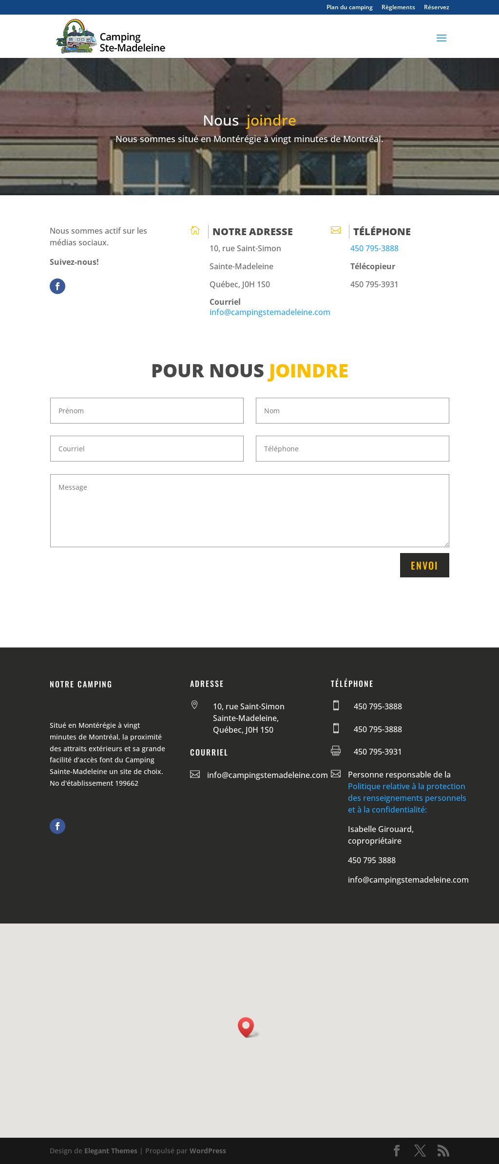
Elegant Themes (110, 1150)
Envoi (425, 565)
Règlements (398, 7)
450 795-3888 (374, 248)
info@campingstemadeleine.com (270, 312)
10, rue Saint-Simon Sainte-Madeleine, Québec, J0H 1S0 (249, 718)
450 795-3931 (378, 751)
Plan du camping (349, 7)
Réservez (436, 7)
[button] (249, 1027)
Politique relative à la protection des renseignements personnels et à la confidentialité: (407, 798)
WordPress (208, 1150)
